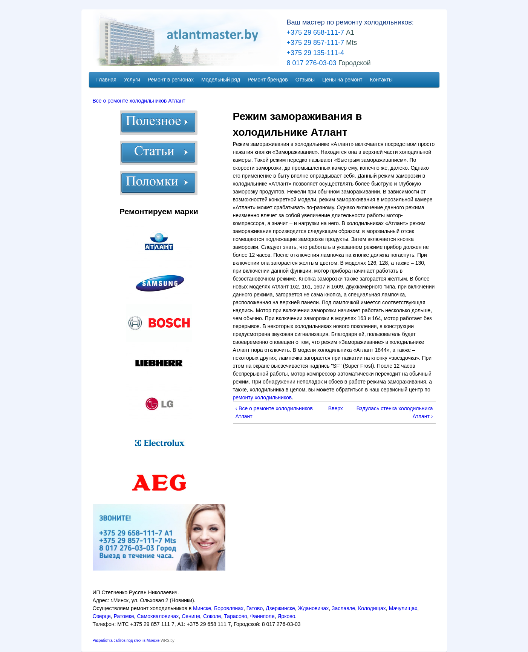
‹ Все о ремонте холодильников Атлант (274, 412)
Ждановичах (313, 608)
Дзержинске (280, 608)
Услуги (132, 80)
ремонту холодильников (262, 397)
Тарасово (235, 616)
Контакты (381, 80)
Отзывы (305, 80)
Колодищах (372, 608)
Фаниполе (262, 616)
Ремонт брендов (268, 80)
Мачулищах (403, 608)
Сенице (191, 616)
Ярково (286, 616)
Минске (202, 608)
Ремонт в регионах (171, 80)
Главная (106, 80)
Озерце (102, 616)
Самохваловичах (158, 616)
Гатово (254, 608)
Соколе (212, 616)
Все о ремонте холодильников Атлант (139, 101)
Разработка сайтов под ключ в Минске (126, 640)
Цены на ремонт (342, 80)
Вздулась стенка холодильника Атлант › (395, 412)
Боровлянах (228, 608)
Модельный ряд (220, 80)
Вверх (333, 408)
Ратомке (124, 616)
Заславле (343, 608)
